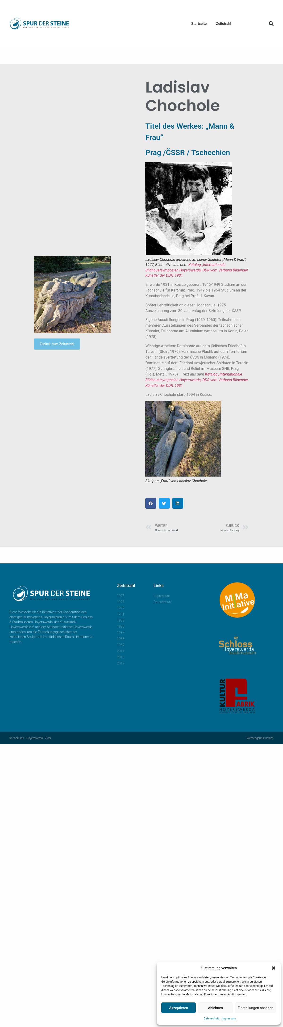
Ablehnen (215, 1008)
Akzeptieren (178, 1008)
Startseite (199, 23)
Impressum (229, 1018)
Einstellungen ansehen (255, 1008)
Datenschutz (211, 1018)
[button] (273, 968)
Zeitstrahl (223, 23)
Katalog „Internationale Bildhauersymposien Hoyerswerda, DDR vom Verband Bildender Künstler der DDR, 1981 (196, 270)
